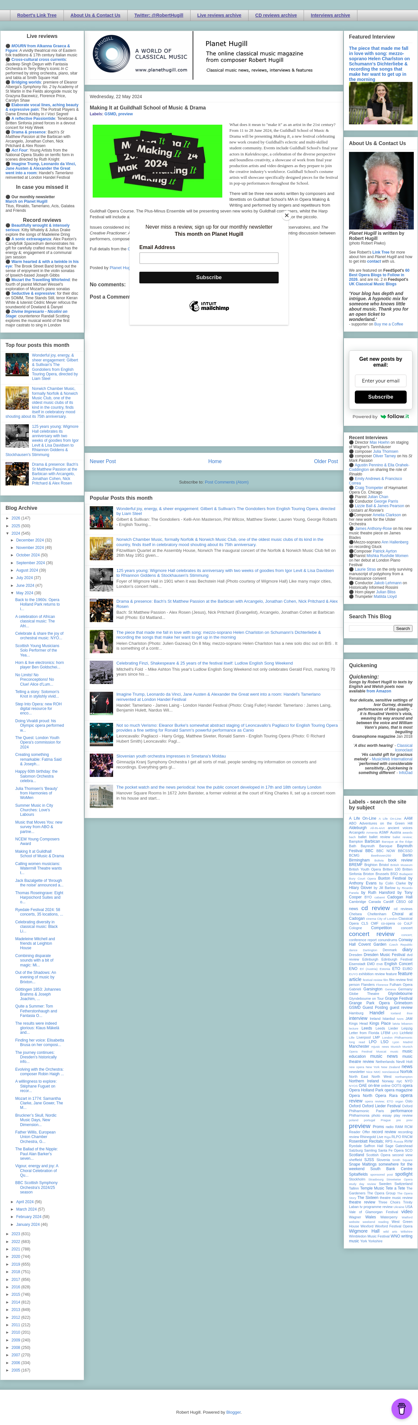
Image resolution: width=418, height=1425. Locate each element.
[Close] (287, 215)
